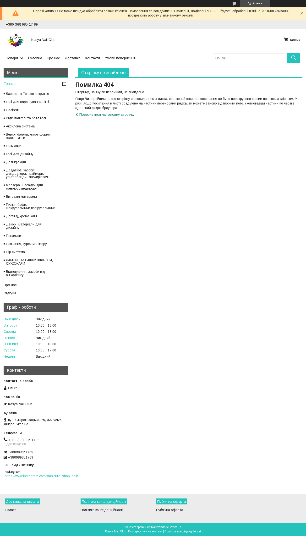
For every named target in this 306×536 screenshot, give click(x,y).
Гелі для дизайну (19, 154)
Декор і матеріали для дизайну (24, 226)
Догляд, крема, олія (22, 216)
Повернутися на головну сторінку (107, 114)
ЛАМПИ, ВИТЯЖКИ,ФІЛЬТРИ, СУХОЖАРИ (29, 261)
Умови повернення (120, 58)
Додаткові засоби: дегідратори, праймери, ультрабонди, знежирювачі (27, 173)
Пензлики (13, 236)
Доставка (72, 58)
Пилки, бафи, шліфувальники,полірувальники (30, 206)
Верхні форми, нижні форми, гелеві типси (28, 136)
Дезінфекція (16, 162)
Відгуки (10, 293)
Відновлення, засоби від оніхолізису (25, 273)
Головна (35, 58)
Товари (12, 58)
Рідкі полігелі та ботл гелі (26, 118)
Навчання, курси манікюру (26, 244)
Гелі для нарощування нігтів (28, 102)
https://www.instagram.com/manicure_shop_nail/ (41, 476)
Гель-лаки (13, 146)
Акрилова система (20, 126)
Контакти (92, 58)
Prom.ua (175, 527)
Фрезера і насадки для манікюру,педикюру (24, 186)
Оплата (10, 510)
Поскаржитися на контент (145, 531)
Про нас (53, 58)
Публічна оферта (169, 510)
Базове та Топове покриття (27, 94)
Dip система (15, 252)
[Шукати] (293, 58)
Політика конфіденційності (102, 510)
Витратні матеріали (21, 196)
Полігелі (12, 110)
